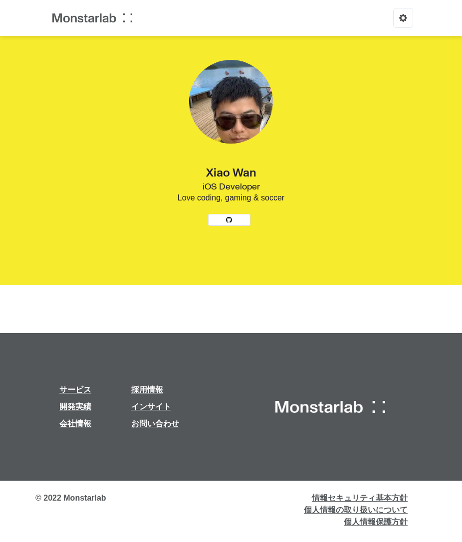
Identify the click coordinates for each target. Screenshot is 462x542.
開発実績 (75, 406)
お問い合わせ (155, 423)
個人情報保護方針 (376, 522)
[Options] (403, 18)
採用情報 (147, 389)
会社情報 (75, 423)
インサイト (151, 406)
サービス (75, 389)
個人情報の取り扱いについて (356, 510)
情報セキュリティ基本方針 (360, 498)
